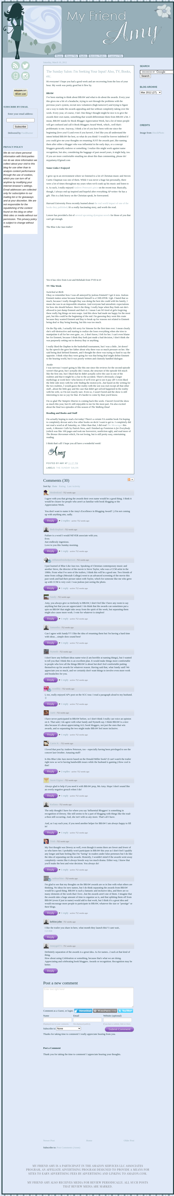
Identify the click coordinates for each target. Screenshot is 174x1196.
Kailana (54, 804)
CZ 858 (48, 930)
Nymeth (54, 651)
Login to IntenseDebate (83, 1011)
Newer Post (49, 1140)
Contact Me (115, 56)
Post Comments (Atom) (68, 1147)
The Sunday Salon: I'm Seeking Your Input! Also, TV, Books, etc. (88, 74)
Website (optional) (112, 1015)
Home (59, 56)
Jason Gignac (56, 780)
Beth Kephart (56, 529)
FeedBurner (27, 132)
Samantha (55, 627)
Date (54, 486)
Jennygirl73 (56, 945)
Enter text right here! (88, 997)
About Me (71, 56)
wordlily (56, 688)
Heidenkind (56, 492)
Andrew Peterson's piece (86, 187)
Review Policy (97, 56)
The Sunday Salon (67, 468)
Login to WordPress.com (105, 1011)
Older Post (129, 1140)
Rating (62, 486)
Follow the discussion (130, 479)
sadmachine (58, 878)
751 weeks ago (69, 922)
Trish (52, 841)
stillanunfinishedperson (63, 559)
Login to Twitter (125, 1011)
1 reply (65, 551)
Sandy (53, 596)
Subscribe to (62, 1028)
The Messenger (114, 425)
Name (46, 1015)
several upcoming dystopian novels (92, 215)
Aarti (52, 712)
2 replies (66, 520)
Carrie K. (54, 743)
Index (83, 56)
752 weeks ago (69, 492)
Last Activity (73, 486)
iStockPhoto (158, 132)
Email (76, 1015)
